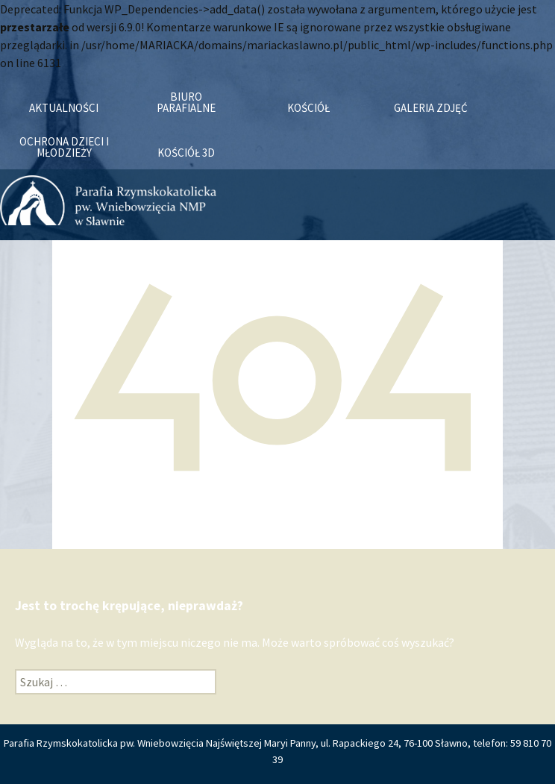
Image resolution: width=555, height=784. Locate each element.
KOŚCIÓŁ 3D (186, 152)
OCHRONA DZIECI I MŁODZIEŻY (64, 147)
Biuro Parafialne (186, 102)
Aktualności (63, 108)
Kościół (308, 108)
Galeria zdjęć (431, 108)
